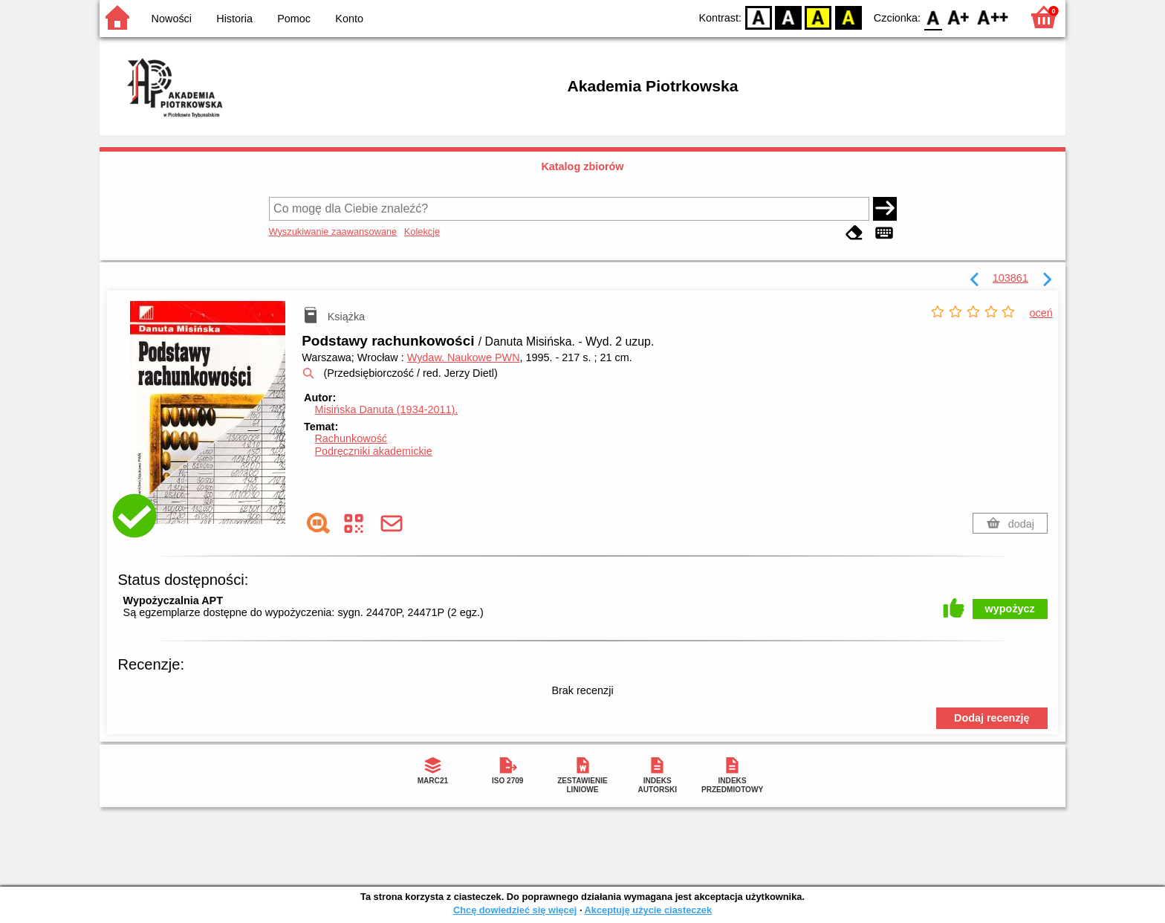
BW (788, 16)
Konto (349, 19)
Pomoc (294, 19)
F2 (993, 16)
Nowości (172, 19)
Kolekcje (422, 231)
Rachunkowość (350, 438)
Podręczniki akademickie (373, 451)
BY (848, 16)
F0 (933, 16)
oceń (1041, 313)
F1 (959, 16)
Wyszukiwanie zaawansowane (333, 231)
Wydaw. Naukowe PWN (463, 357)
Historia (234, 19)
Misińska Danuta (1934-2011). (386, 409)
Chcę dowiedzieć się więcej (515, 910)
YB (818, 16)
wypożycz (1010, 609)
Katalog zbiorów (582, 166)
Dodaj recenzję (992, 718)
